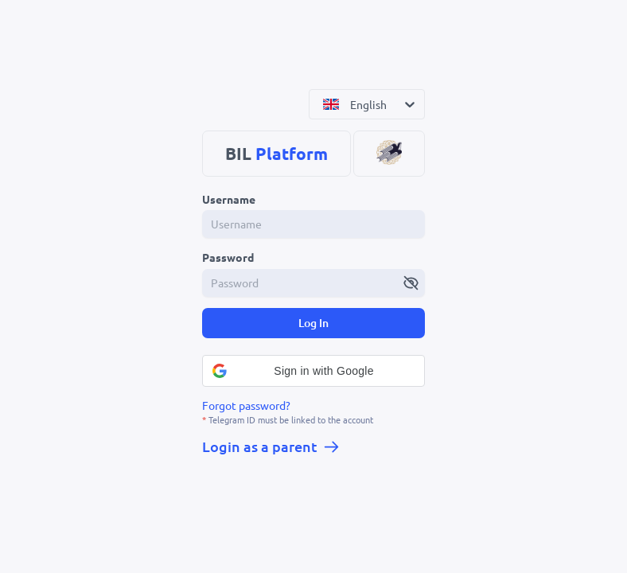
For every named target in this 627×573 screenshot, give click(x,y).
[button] (313, 371)
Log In (313, 322)
